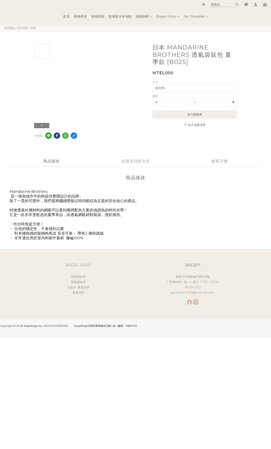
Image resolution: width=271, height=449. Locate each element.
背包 (33, 28)
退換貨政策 (78, 277)
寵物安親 (97, 16)
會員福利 (78, 292)
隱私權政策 (78, 282)
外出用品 (22, 28)
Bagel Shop (167, 16)
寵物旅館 (144, 16)
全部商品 (9, 28)
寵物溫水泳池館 (120, 16)
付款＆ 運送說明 (78, 287)
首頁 (66, 16)
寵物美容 (80, 16)
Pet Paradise (196, 16)
